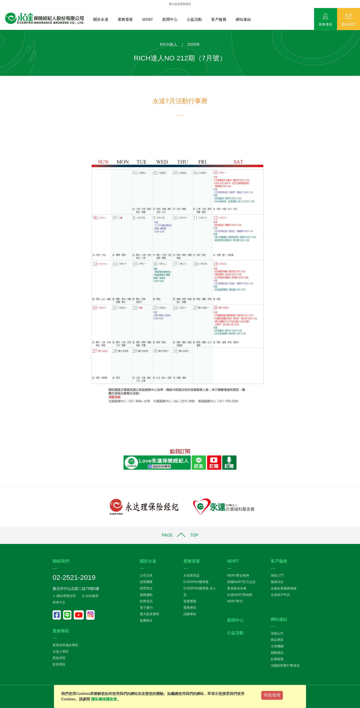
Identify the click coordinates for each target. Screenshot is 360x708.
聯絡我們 (348, 24)
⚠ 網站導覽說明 (64, 596)
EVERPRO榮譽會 (196, 582)
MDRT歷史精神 (238, 575)
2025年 (193, 44)
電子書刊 (146, 607)
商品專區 (277, 640)
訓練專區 (189, 614)
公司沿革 (146, 575)
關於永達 (100, 19)
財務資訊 (146, 601)
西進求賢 (59, 658)
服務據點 (146, 595)
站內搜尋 (89, 596)
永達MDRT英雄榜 (239, 595)
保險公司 (277, 633)
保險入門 (277, 575)
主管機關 (277, 646)
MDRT (147, 19)
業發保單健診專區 (65, 645)
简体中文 (59, 602)
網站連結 (243, 19)
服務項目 (277, 582)
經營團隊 (146, 582)
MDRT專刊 (235, 601)
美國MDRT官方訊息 (241, 582)
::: (1, 32)
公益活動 (194, 19)
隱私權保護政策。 (106, 699)
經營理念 (146, 588)
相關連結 (277, 652)
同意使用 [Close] (272, 695)
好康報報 (277, 659)
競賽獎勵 (189, 601)
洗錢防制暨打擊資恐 (285, 665)
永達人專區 (61, 651)
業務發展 (125, 19)
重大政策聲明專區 (180, 4)
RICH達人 (168, 44)
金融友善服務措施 (283, 588)
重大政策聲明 (149, 614)
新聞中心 (169, 19)
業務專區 (325, 24)
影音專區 (59, 664)
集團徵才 (146, 620)
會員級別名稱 (236, 588)
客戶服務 (218, 19)
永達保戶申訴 (280, 595)
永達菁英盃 (191, 575)
